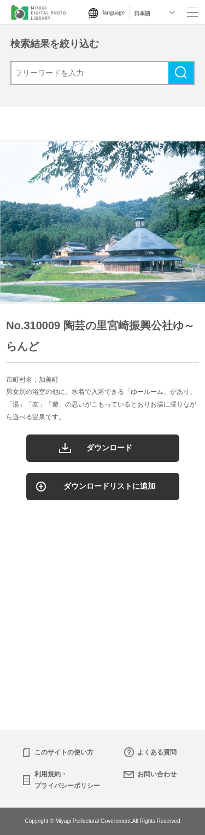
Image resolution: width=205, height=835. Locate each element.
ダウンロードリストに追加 (109, 486)
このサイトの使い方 (63, 752)
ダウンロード (109, 447)
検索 (181, 73)
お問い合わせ (157, 774)
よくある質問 (157, 752)
